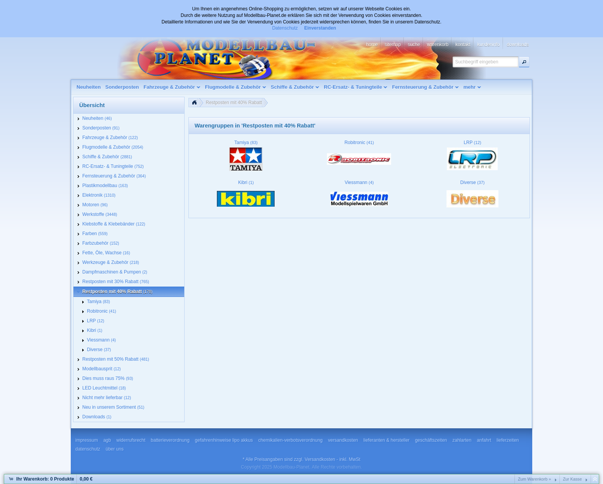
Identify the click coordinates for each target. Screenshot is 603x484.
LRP (472, 142)
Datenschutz (285, 28)
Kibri (246, 182)
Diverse (472, 182)
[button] (524, 61)
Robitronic (359, 142)
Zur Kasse (572, 479)
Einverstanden (320, 28)
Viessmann (359, 182)
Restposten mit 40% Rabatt (234, 102)
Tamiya (246, 142)
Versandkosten (320, 459)
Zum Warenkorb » (534, 479)
